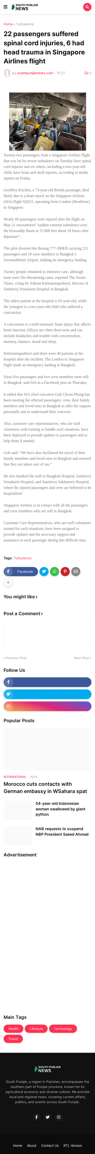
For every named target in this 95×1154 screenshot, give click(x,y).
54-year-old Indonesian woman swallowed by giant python (60, 809)
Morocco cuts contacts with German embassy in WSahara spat (45, 787)
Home (8, 24)
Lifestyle (36, 1029)
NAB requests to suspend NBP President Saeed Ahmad (62, 831)
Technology (63, 1029)
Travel (13, 1039)
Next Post (81, 658)
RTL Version (72, 1145)
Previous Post (16, 658)
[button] (5, 7)
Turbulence (25, 24)
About (31, 1145)
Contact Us (50, 1145)
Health (13, 1029)
